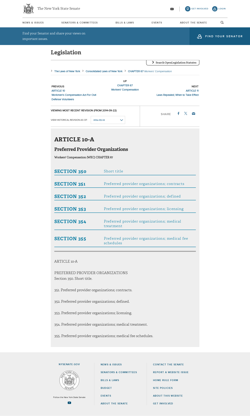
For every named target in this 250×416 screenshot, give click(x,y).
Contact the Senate (168, 364)
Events (157, 23)
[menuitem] (33, 23)
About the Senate (114, 403)
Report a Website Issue (171, 372)
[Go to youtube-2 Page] (69, 403)
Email (193, 113)
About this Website (168, 396)
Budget (106, 388)
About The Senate (193, 23)
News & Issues (33, 23)
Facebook (178, 113)
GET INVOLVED (163, 403)
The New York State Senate (58, 9)
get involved (199, 9)
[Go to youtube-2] (172, 9)
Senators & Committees (79, 23)
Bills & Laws (125, 23)
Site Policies (163, 388)
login (222, 9)
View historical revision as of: (69, 120)
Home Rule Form (165, 380)
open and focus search (222, 23)
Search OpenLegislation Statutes (176, 62)
